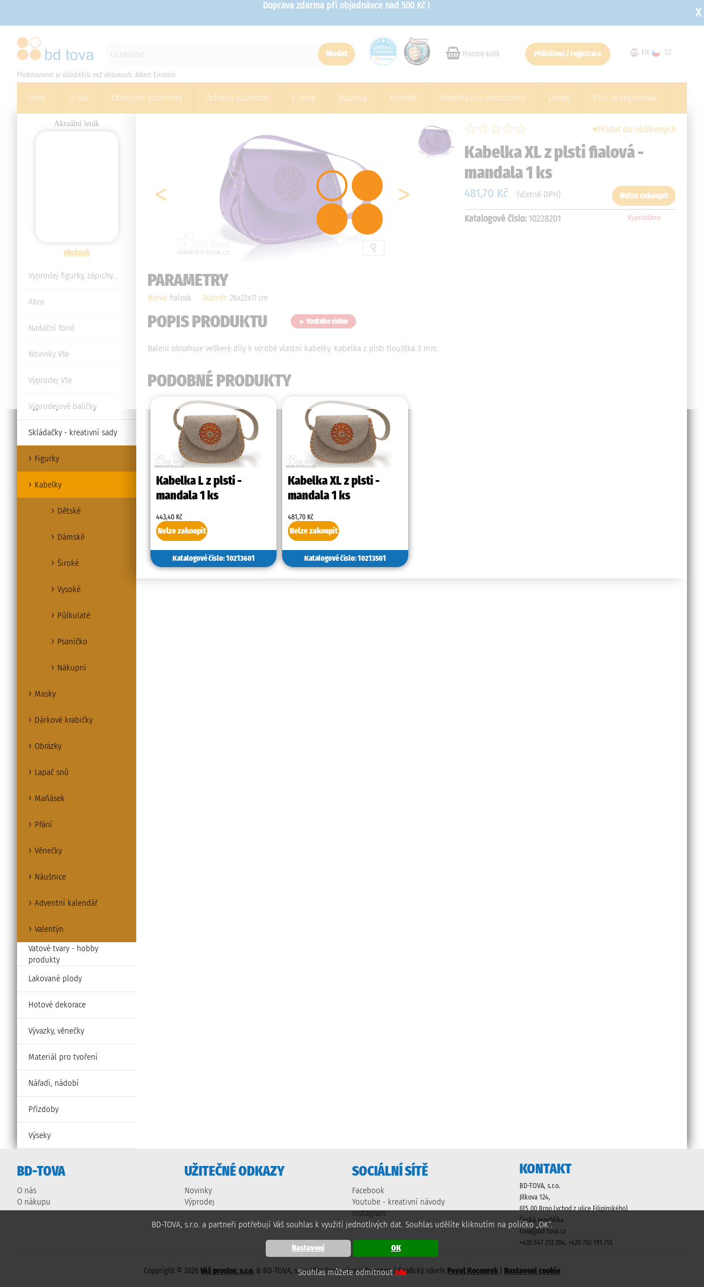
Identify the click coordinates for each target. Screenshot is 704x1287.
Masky (45, 694)
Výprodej (200, 1202)
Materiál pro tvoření (63, 1057)
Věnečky (48, 850)
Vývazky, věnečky (56, 1031)
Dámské (71, 537)
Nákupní (71, 668)
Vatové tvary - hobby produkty (63, 954)
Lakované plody (55, 978)
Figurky (47, 458)
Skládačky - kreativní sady (72, 432)
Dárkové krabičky (64, 720)
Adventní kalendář (66, 903)
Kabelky (48, 485)
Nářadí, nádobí (53, 1083)
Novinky (198, 1190)
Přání (43, 824)
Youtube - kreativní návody (398, 1202)
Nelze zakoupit (182, 531)
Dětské (69, 511)
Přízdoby (43, 1109)
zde (401, 1272)
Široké (68, 563)
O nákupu (34, 1202)
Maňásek (50, 798)
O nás (26, 1190)
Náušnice (50, 877)
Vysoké (69, 589)
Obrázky (48, 746)
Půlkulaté (73, 615)
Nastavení (308, 1248)
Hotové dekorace (57, 1004)
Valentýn (49, 929)
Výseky (39, 1135)
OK (396, 1248)
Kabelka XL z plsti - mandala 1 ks (334, 488)
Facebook (368, 1190)
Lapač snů (52, 772)
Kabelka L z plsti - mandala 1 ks (199, 488)
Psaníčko (72, 641)
